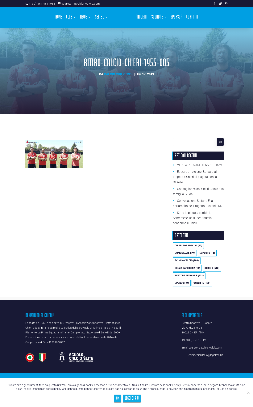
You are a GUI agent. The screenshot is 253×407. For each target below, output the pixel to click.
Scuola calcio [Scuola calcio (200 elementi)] (187, 260)
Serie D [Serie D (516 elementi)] (212, 268)
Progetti (141, 18)
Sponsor (176, 18)
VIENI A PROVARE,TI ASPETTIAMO (200, 165)
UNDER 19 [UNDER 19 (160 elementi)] (201, 283)
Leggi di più (132, 398)
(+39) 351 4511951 (42, 3)
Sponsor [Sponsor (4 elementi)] (182, 283)
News (83, 18)
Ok (117, 398)
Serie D (99, 18)
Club (69, 18)
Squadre (157, 18)
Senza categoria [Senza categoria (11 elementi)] (187, 268)
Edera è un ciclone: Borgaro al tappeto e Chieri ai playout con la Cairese (195, 177)
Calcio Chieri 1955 (118, 74)
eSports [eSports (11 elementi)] (207, 253)
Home (58, 18)
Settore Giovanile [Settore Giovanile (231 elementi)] (189, 275)
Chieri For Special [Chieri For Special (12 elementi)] (188, 245)
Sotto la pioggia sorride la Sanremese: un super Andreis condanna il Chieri (192, 218)
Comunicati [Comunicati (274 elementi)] (185, 253)
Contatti (192, 18)
